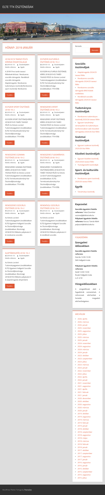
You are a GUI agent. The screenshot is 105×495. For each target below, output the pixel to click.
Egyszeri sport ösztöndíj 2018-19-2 (18, 108)
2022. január (83, 380)
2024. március (83, 349)
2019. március (83, 420)
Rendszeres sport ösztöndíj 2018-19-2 (50, 108)
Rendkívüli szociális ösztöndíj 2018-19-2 (50, 207)
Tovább (9, 95)
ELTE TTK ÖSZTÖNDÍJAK (20, 6)
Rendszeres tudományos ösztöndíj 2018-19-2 (53, 156)
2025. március (83, 337)
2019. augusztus (84, 416)
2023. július (82, 361)
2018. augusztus (84, 435)
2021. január (83, 395)
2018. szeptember (85, 432)
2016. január (83, 465)
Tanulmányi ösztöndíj (86, 192)
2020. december (84, 398)
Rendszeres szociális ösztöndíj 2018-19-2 (16, 207)
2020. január (83, 410)
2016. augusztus (84, 462)
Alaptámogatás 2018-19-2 (18, 253)
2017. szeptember (85, 453)
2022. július (82, 374)
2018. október (83, 429)
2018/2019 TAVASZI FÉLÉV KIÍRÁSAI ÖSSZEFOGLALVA (17, 60)
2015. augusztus (84, 475)
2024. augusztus (84, 346)
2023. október (83, 355)
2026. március (83, 322)
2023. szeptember (85, 358)
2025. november (84, 328)
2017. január (83, 459)
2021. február (83, 392)
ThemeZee (28, 490)
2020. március (83, 407)
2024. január (83, 352)
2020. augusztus (84, 404)
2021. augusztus (84, 386)
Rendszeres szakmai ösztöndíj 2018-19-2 (15, 156)
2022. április (82, 377)
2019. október (83, 413)
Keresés (78, 46)
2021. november (84, 383)
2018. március (83, 441)
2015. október (83, 468)
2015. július (82, 478)
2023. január (83, 368)
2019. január (83, 426)
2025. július (82, 334)
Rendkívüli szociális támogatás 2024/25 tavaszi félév (85, 99)
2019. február (83, 423)
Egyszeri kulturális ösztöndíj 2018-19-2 (50, 60)
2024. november (84, 343)
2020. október (83, 401)
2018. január (83, 447)
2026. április (82, 319)
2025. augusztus (84, 331)
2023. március (83, 364)
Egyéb (22, 67)
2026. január (83, 325)
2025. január (83, 340)
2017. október (83, 450)
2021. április (82, 389)
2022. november (84, 371)
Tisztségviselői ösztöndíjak (88, 165)
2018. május (82, 438)
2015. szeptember (85, 472)
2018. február (83, 444)
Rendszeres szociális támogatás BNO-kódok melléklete (84, 90)
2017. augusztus (84, 456)
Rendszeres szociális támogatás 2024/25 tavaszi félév (85, 81)
